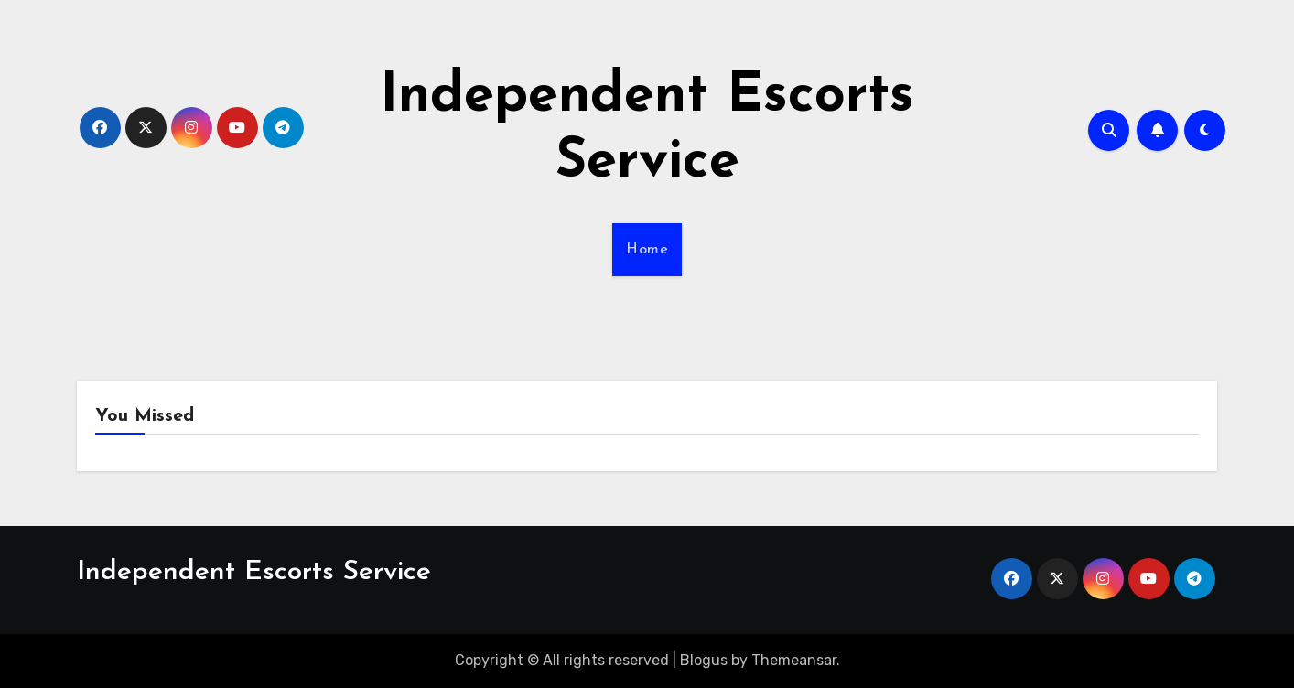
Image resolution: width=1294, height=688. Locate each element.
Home (647, 249)
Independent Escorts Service (254, 572)
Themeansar (793, 660)
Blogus (704, 660)
